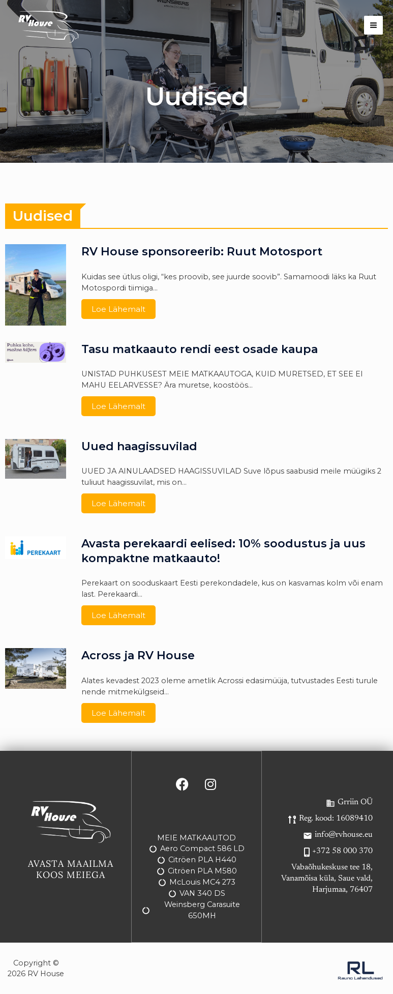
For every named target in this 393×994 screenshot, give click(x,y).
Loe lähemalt (118, 309)
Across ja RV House (138, 655)
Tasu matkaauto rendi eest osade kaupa (199, 349)
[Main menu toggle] (373, 25)
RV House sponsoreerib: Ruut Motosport (201, 251)
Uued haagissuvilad (139, 446)
